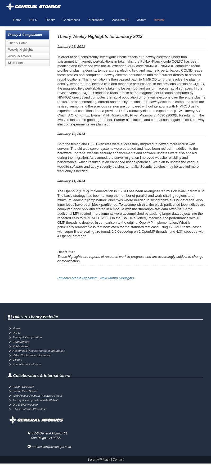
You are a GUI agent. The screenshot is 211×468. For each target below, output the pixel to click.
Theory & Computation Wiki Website (36, 400)
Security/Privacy (98, 459)
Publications (96, 19)
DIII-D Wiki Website (25, 404)
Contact (118, 459)
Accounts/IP (120, 19)
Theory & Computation (27, 337)
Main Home (16, 63)
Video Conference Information (32, 355)
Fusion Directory (23, 386)
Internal (159, 19)
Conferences (71, 19)
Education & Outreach (27, 364)
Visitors (141, 19)
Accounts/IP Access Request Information (39, 350)
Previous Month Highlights (77, 278)
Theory (50, 19)
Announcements (19, 56)
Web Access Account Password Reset (37, 395)
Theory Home (18, 43)
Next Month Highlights (117, 278)
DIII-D (33, 19)
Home (17, 19)
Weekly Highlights (20, 50)
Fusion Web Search (25, 391)
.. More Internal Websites (29, 409)
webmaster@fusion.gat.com (51, 447)
